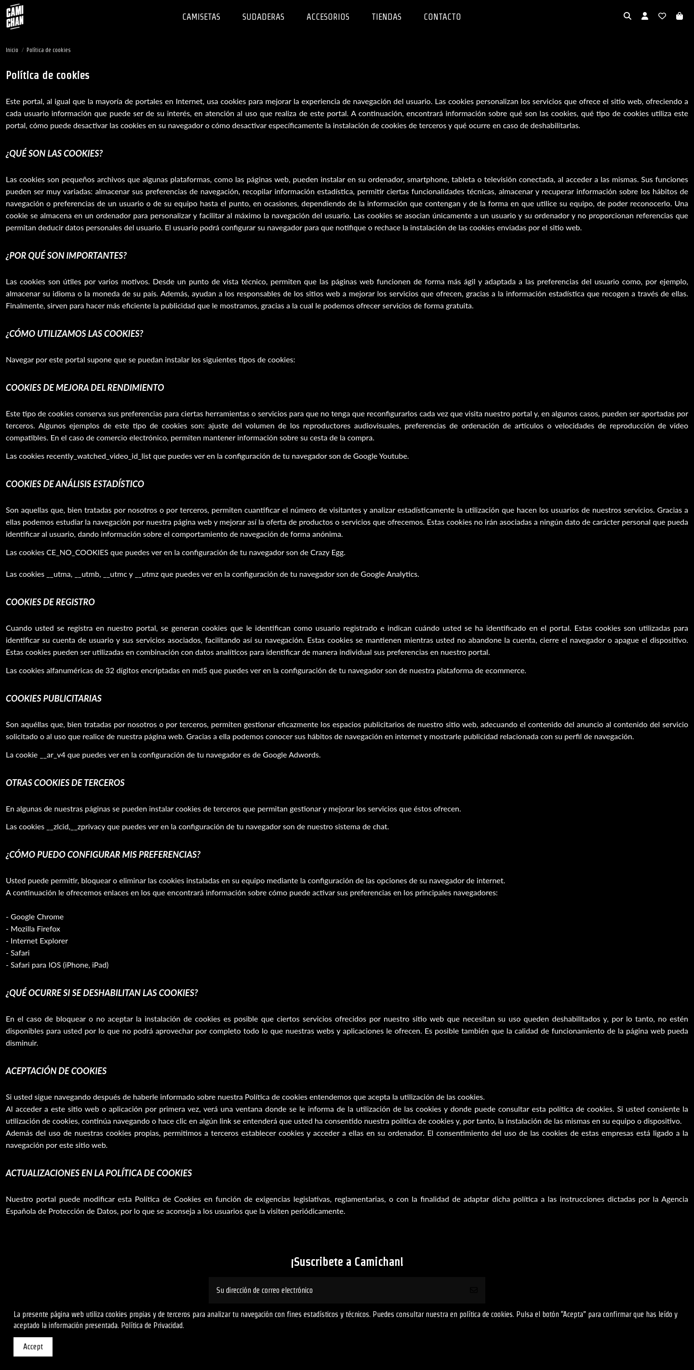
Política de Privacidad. (152, 1325)
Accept (33, 1347)
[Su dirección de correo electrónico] (336, 1290)
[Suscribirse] (473, 1290)
